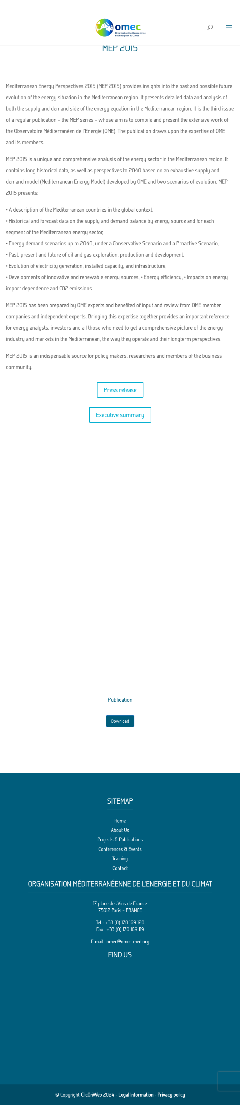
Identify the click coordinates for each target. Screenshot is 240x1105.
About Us (120, 830)
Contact (120, 868)
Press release (120, 390)
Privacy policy (171, 1095)
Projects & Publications (120, 839)
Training (120, 858)
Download (120, 721)
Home (120, 821)
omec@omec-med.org (128, 941)
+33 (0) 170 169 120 (124, 922)
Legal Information (135, 1095)
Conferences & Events (120, 849)
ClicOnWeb (91, 1095)
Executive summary (120, 415)
